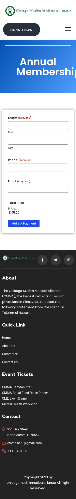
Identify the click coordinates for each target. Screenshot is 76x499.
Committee (10, 354)
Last (10, 148)
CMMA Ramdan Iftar (16, 387)
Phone (20, 160)
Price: (12, 208)
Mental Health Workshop (19, 404)
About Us (8, 346)
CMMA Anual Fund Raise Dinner (25, 393)
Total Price (16, 203)
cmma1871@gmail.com (24, 443)
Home (6, 338)
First (10, 132)
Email (19, 181)
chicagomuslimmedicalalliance (31, 482)
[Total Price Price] (36, 213)
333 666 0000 (17, 451)
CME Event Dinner (15, 398)
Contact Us (10, 362)
